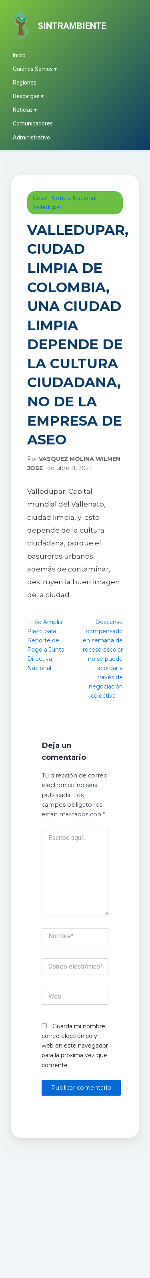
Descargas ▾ (28, 96)
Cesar (40, 198)
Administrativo (31, 137)
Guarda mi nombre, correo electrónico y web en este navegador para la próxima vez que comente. (75, 1045)
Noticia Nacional (73, 198)
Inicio (19, 55)
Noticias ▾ (25, 110)
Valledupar (47, 207)
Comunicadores (33, 123)
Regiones (24, 82)
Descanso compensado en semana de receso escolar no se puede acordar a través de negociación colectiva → (103, 659)
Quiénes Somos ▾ (35, 69)
